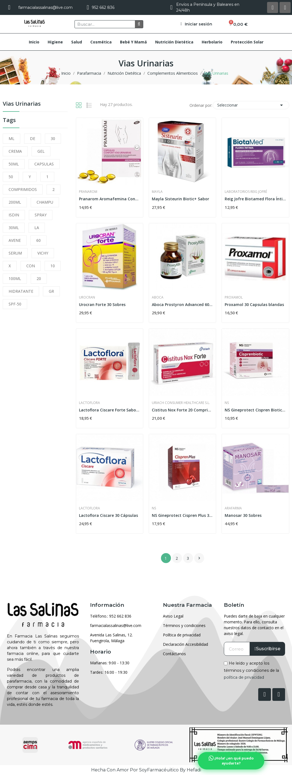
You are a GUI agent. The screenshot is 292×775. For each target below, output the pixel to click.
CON (30, 265)
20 (39, 278)
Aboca (157, 297)
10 (52, 265)
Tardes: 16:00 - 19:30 (108, 672)
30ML (14, 227)
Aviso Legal (173, 616)
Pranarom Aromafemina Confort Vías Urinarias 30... (109, 198)
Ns (227, 403)
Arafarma (233, 508)
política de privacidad (244, 677)
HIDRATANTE (21, 291)
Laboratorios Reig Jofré (246, 191)
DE (32, 138)
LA (36, 227)
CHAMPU (45, 202)
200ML (15, 202)
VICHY (42, 253)
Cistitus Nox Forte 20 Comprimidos (182, 410)
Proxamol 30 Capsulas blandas (254, 304)
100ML (15, 278)
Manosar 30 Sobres (243, 515)
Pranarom (88, 191)
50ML (14, 164)
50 (11, 176)
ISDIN (14, 214)
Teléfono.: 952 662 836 (110, 616)
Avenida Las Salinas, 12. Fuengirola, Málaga (111, 637)
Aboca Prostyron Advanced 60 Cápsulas (182, 304)
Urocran (87, 297)
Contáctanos (174, 653)
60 (38, 240)
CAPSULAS (44, 164)
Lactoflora (89, 403)
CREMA (15, 151)
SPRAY (41, 214)
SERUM (15, 253)
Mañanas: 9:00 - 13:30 (109, 662)
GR (51, 291)
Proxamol (234, 297)
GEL (41, 151)
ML (11, 138)
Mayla (157, 191)
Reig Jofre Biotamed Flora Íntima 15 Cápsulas (255, 198)
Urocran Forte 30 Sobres (102, 304)
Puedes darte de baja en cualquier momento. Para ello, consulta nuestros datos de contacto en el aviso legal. (254, 624)
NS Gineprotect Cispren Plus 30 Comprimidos (182, 515)
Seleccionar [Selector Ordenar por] (251, 105)
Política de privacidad (182, 634)
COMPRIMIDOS (23, 189)
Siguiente (199, 558)
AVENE (15, 240)
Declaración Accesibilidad (185, 644)
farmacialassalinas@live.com (115, 625)
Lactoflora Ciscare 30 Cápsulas (108, 515)
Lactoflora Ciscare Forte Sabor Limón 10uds (109, 410)
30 (53, 138)
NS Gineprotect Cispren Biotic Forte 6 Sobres (255, 410)
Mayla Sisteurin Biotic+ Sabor (180, 198)
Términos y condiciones (184, 625)
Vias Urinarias (22, 104)
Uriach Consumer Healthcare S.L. (181, 403)
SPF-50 (15, 304)
